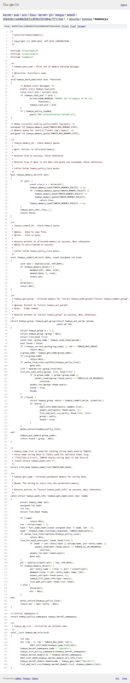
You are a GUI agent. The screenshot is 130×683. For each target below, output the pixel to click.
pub (16, 14)
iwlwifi (71, 14)
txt (117, 678)
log (73, 26)
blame (81, 26)
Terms (35, 678)
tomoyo (87, 19)
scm (24, 14)
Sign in (124, 4)
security (74, 19)
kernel (7, 14)
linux (33, 14)
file (65, 26)
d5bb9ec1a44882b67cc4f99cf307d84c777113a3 (33, 19)
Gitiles (18, 678)
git (51, 14)
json (124, 678)
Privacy (26, 678)
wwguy (59, 14)
